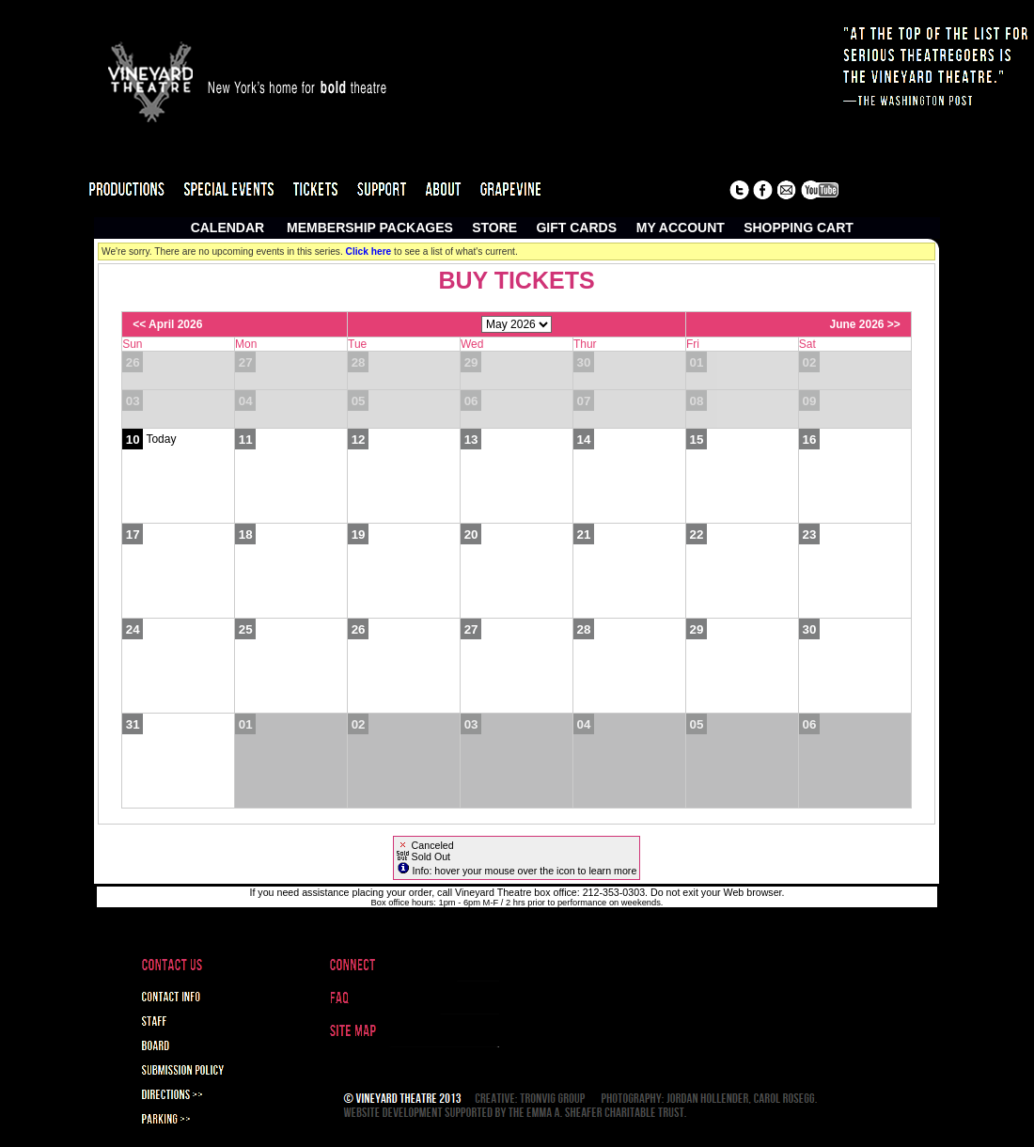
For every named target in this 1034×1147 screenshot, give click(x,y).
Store (494, 227)
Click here (369, 251)
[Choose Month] (516, 324)
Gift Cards (576, 227)
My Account (679, 227)
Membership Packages (370, 227)
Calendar (228, 227)
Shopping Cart (799, 227)
